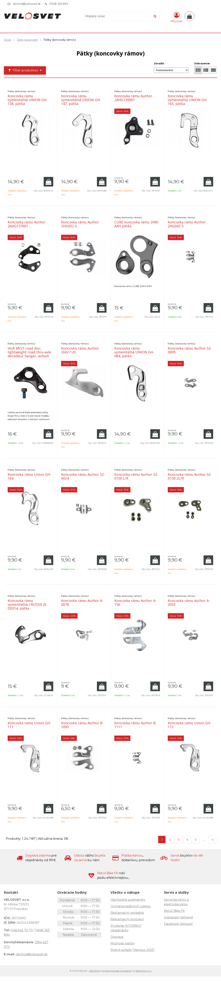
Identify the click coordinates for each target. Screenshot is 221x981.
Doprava (116, 937)
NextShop (94, 970)
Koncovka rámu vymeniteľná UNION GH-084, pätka (134, 352)
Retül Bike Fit (174, 911)
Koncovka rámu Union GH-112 (189, 725)
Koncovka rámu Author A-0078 (82, 602)
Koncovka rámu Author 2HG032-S (80, 224)
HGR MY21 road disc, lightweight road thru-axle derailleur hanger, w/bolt (29, 352)
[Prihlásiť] (177, 17)
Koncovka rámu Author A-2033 (189, 602)
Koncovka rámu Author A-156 (135, 602)
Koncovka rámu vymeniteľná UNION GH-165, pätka (188, 100)
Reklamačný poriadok (127, 913)
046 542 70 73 (22, 930)
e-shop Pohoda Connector (117, 970)
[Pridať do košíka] (48, 181)
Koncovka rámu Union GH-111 (29, 725)
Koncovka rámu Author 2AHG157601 (27, 224)
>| (212, 839)
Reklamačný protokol (127, 919)
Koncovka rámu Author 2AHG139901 (133, 98)
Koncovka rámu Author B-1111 (135, 725)
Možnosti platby (122, 943)
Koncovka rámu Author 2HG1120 (80, 350)
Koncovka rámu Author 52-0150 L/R (136, 476)
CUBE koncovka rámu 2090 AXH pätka (136, 224)
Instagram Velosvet (178, 917)
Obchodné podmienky (127, 900)
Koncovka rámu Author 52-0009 (190, 350)
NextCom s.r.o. (144, 970)
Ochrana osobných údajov (130, 906)
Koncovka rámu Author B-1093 (82, 725)
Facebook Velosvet (178, 924)
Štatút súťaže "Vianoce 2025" (132, 950)
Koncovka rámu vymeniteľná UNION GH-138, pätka (27, 100)
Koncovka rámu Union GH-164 (29, 476)
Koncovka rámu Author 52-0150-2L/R (190, 476)
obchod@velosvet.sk (26, 4)
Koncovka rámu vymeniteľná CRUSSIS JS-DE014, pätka (27, 604)
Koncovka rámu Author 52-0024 (83, 476)
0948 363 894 (58, 4)
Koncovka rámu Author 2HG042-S (187, 224)
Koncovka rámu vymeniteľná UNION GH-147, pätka (81, 100)
